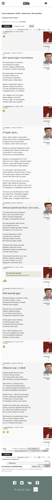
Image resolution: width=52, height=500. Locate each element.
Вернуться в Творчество (11, 459)
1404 (48, 69)
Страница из (23, 29)
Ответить (7, 26)
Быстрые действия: (44, 464)
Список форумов (8, 13)
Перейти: (47, 461)
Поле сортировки (16, 450)
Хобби (18, 13)
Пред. (4, 449)
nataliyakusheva (8, 31)
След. (47, 449)
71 (48, 47)
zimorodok (22, 22)
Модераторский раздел (10, 18)
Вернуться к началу (48, 50)
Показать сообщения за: (26, 448)
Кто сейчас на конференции (12, 466)
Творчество (26, 13)
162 (49, 29)
